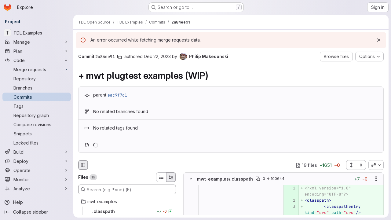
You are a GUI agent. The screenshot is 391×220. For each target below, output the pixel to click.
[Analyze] (36, 188)
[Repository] (36, 78)
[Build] (36, 152)
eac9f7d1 (117, 95)
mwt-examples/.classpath (225, 179)
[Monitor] (36, 179)
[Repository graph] (36, 115)
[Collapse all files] (361, 165)
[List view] (161, 177)
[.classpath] (127, 211)
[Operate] (36, 170)
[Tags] (36, 106)
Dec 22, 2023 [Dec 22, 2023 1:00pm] (157, 56)
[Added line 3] (290, 207)
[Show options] (376, 179)
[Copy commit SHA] (119, 57)
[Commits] (36, 97)
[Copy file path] (257, 179)
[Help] (36, 202)
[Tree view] (171, 177)
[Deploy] (36, 161)
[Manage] (36, 42)
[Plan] (36, 51)
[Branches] (36, 87)
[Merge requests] (36, 69)
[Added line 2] (290, 201)
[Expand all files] (351, 165)
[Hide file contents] (191, 179)
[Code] (36, 60)
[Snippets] (36, 133)
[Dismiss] (378, 40)
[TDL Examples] (36, 32)
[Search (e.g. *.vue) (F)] (127, 189)
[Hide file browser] (83, 165)
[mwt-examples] (127, 202)
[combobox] (376, 165)
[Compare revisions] (36, 124)
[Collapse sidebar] (36, 212)
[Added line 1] (290, 188)
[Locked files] (36, 142)
